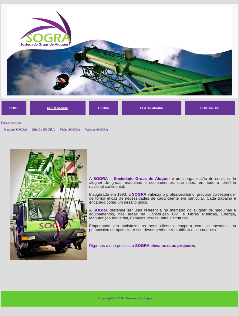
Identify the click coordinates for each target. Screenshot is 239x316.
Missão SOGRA (44, 129)
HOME (14, 108)
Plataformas (151, 108)
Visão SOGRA (71, 129)
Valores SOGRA (97, 129)
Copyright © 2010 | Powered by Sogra (125, 298)
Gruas (103, 108)
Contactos (209, 108)
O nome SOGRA (16, 129)
